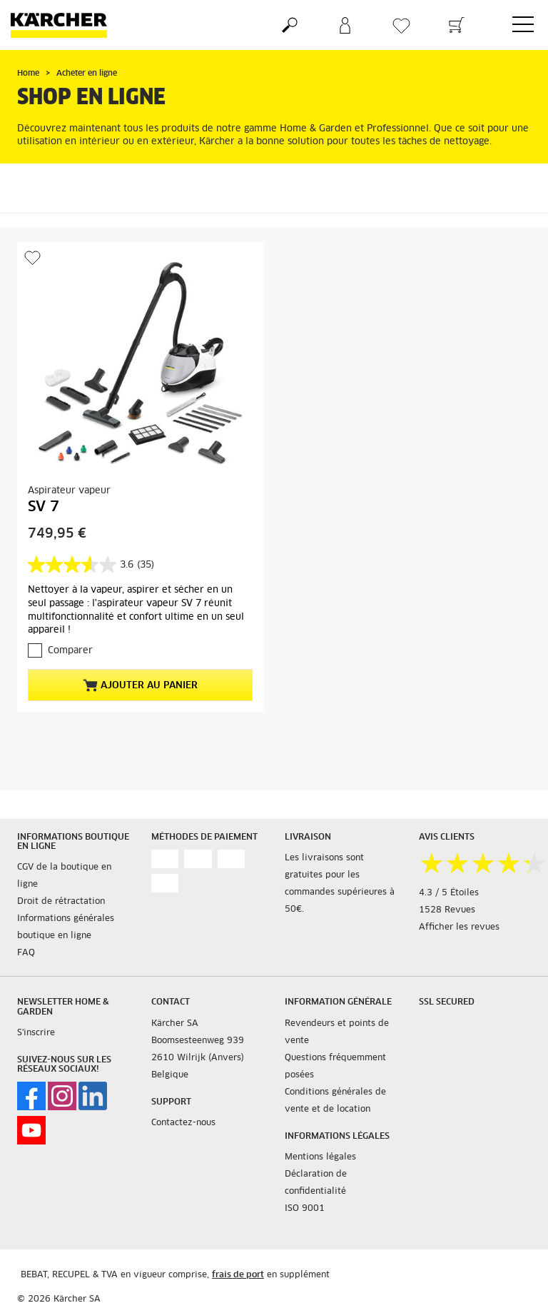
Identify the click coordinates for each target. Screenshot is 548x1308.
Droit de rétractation (61, 901)
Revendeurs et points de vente (337, 1032)
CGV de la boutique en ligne (64, 876)
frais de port (238, 1275)
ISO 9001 (305, 1208)
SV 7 (43, 507)
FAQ (26, 953)
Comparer (70, 650)
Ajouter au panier (140, 685)
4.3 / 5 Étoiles (449, 893)
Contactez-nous (183, 1123)
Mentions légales (320, 1157)
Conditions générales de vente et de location (335, 1101)
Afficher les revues (459, 927)
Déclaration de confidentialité (316, 1183)
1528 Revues (447, 910)
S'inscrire (36, 1033)
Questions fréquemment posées (335, 1067)
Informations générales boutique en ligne (65, 927)
